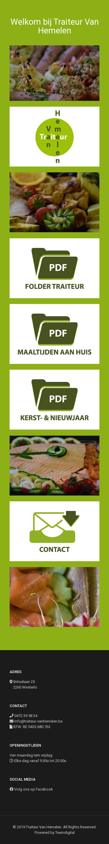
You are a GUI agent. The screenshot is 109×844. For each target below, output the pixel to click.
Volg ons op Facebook (33, 789)
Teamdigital (65, 832)
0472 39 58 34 (25, 716)
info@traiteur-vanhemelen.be (38, 721)
